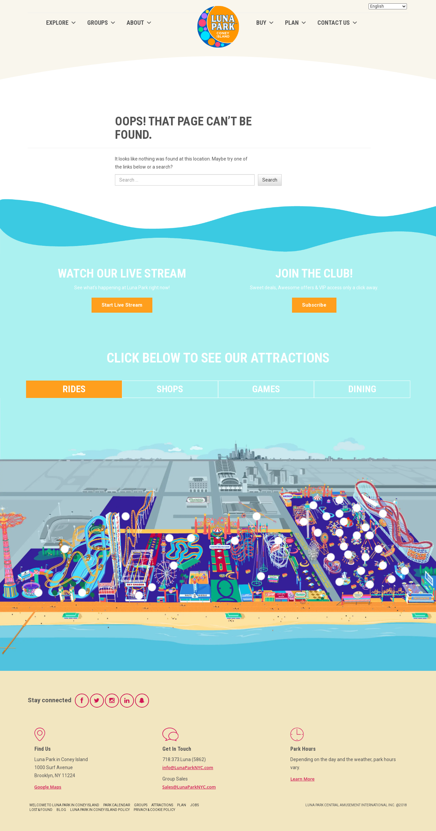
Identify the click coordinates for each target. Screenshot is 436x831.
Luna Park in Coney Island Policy (100, 810)
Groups (101, 22)
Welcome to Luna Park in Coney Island (64, 805)
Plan (296, 22)
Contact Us (337, 22)
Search (269, 180)
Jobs (194, 805)
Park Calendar (116, 805)
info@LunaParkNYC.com (187, 767)
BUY (265, 22)
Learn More (302, 779)
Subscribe (314, 305)
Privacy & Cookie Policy (154, 810)
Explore (61, 22)
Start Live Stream (122, 305)
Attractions (162, 805)
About (139, 22)
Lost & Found (40, 810)
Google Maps (47, 787)
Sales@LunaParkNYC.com (189, 787)
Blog (61, 810)
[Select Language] (388, 6)
